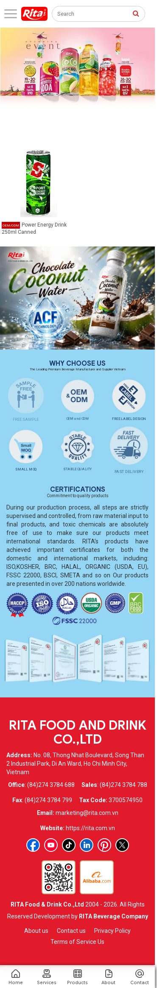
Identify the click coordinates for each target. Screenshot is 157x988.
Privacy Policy (112, 930)
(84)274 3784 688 (51, 784)
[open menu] (10, 13)
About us (36, 930)
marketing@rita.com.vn (87, 812)
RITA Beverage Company (113, 916)
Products (77, 977)
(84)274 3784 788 (123, 784)
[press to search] (136, 13)
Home (15, 977)
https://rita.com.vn (90, 828)
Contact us (71, 930)
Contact (139, 977)
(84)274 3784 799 (48, 800)
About (108, 977)
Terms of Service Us (77, 941)
